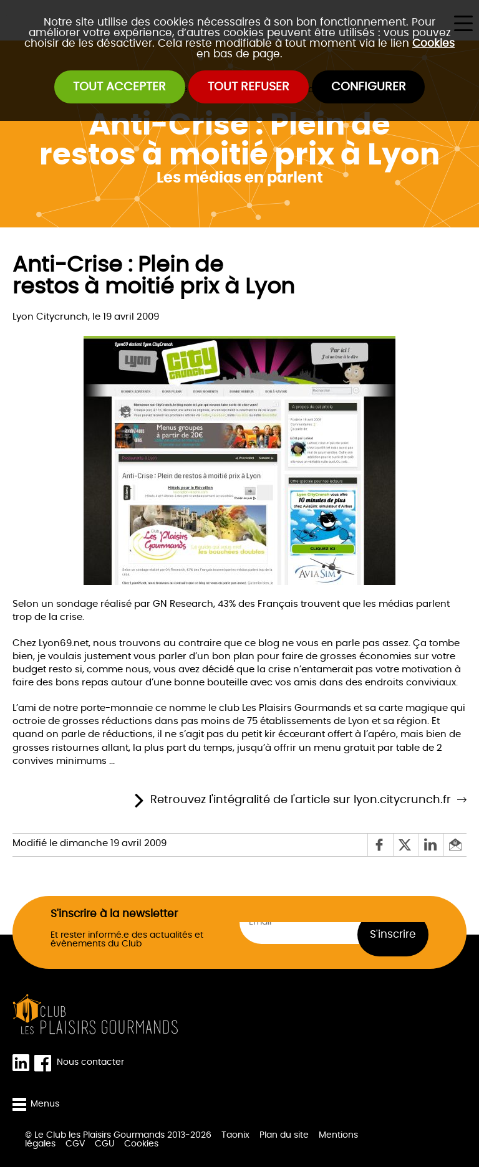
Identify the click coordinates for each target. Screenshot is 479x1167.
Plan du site (284, 1135)
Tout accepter (119, 87)
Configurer (368, 87)
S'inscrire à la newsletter (114, 914)
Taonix (235, 1135)
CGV (75, 1144)
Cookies (433, 43)
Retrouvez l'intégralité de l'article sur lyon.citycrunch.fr (300, 800)
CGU (104, 1144)
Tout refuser (248, 87)
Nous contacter (90, 1063)
